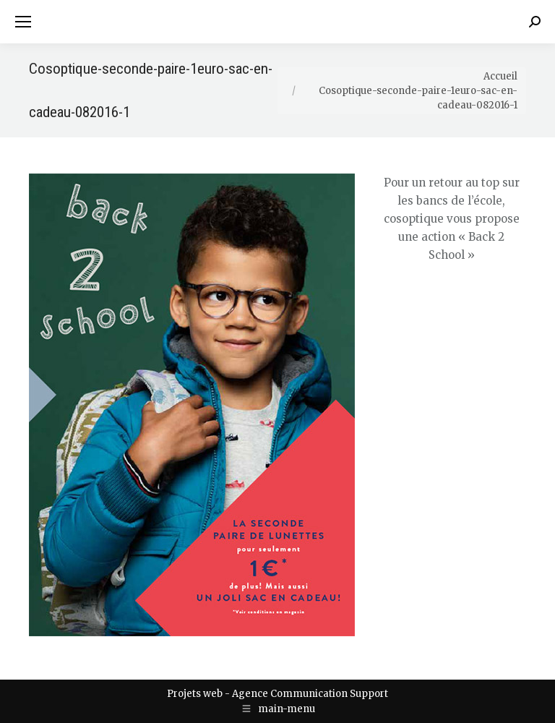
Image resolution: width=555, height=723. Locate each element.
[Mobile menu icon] (23, 21)
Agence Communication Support (310, 694)
